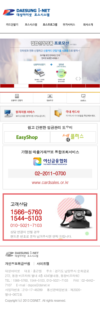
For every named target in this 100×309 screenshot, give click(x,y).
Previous (76, 79)
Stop (86, 79)
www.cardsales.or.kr (50, 182)
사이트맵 (43, 263)
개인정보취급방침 (18, 263)
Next (80, 79)
